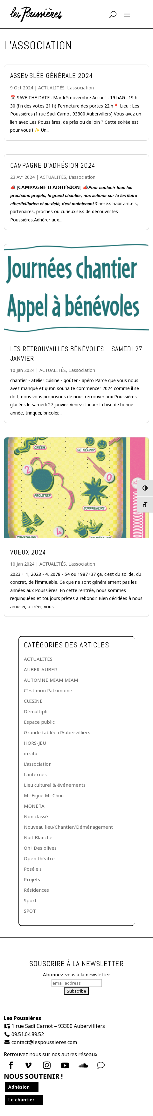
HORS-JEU (35, 743)
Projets (32, 879)
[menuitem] (13, 1065)
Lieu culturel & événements (55, 785)
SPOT (30, 911)
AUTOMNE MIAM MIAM (51, 680)
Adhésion (19, 1087)
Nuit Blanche (38, 837)
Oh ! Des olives (40, 848)
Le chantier (21, 1100)
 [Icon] (47, 1065)
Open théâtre (39, 858)
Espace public (39, 722)
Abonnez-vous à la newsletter (76, 974)
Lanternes (35, 774)
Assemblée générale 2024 (51, 75)
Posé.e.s (33, 869)
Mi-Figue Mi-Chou (44, 795)
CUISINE (33, 701)
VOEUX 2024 (28, 552)
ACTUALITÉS (51, 88)
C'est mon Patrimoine (48, 690)
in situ (30, 753)
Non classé (36, 816)
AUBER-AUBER (40, 669)
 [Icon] (65, 1065)
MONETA (34, 806)
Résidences (36, 890)
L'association (80, 88)
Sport (30, 900)
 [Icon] (28, 1065)
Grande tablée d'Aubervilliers (57, 732)
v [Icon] (101, 1065)
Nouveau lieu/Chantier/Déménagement (68, 827)
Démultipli (35, 711)
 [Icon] (83, 1065)
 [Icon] (11, 1065)
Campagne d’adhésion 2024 (52, 165)
